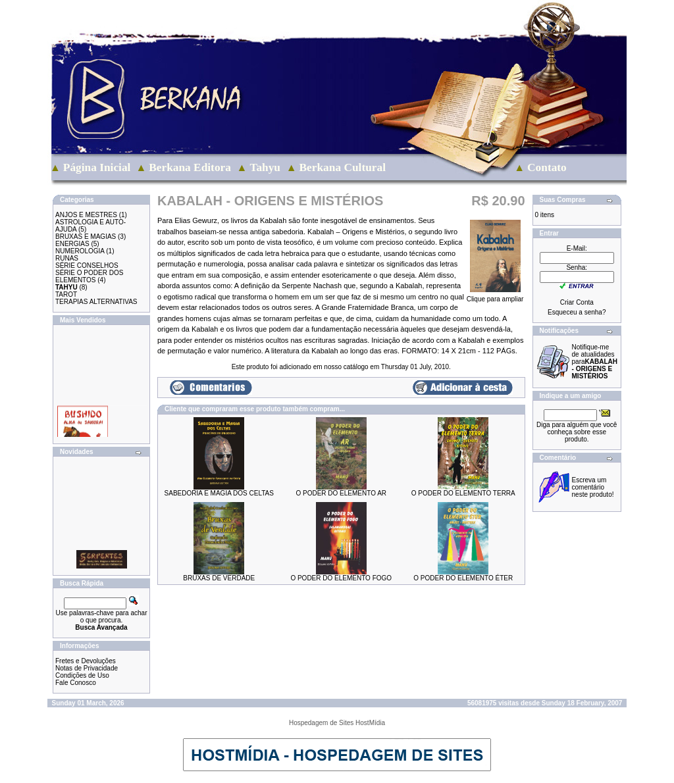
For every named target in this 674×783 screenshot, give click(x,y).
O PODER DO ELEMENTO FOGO (341, 578)
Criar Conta (577, 302)
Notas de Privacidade (86, 668)
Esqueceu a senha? (577, 312)
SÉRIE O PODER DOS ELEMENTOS (89, 276)
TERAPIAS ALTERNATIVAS (96, 301)
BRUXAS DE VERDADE (219, 578)
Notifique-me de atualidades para (594, 361)
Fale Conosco (75, 682)
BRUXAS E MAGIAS (85, 236)
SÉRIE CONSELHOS (86, 265)
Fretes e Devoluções (85, 661)
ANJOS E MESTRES (86, 214)
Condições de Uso (82, 675)
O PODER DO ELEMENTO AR (341, 493)
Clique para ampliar (495, 296)
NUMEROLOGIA (79, 251)
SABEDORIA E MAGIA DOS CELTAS (219, 493)
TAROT (66, 294)
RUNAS (66, 258)
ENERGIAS (72, 243)
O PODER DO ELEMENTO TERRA (463, 493)
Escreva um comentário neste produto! (593, 487)
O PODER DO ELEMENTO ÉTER (463, 578)
